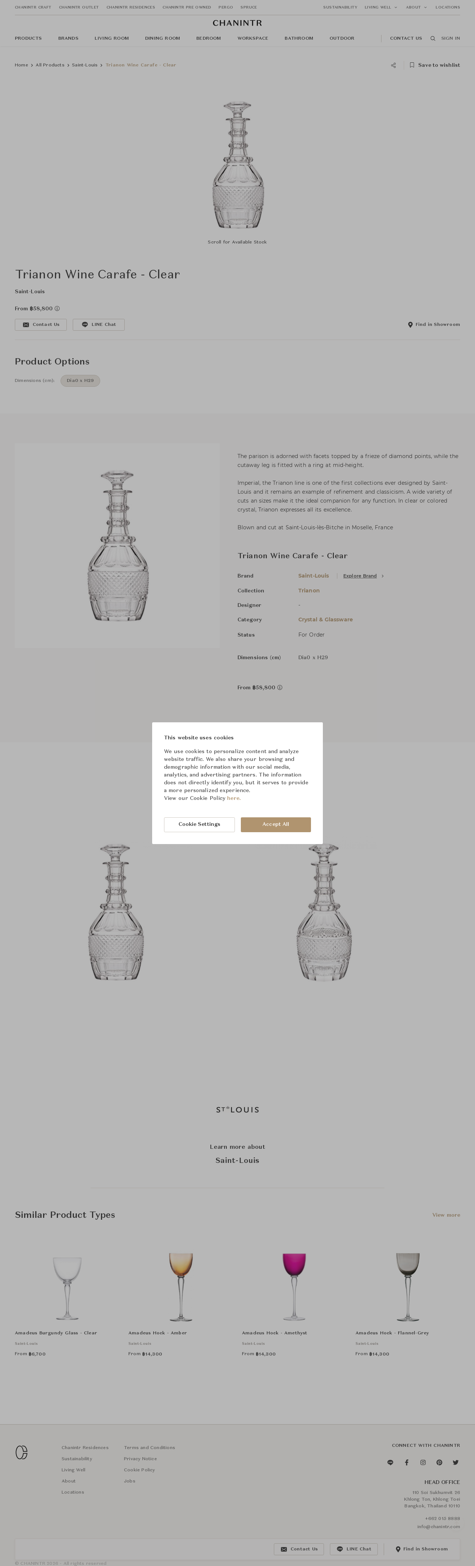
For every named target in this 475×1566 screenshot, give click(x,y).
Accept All (275, 824)
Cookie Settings (199, 824)
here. (234, 798)
